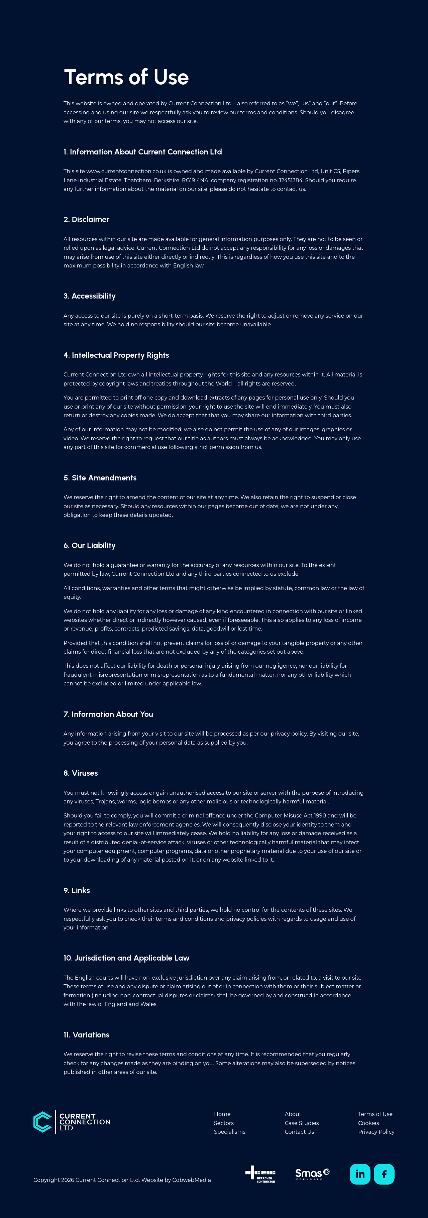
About (293, 1114)
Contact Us (299, 1132)
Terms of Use (375, 1114)
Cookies (368, 1123)
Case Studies (302, 1123)
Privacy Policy (376, 1132)
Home (222, 1114)
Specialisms (229, 1132)
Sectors (224, 1123)
